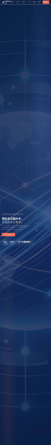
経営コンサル (24, 2)
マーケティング (18, 2)
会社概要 (39, 2)
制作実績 (34, 2)
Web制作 (12, 2)
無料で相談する (8, 234)
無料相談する (45, 2)
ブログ (30, 2)
